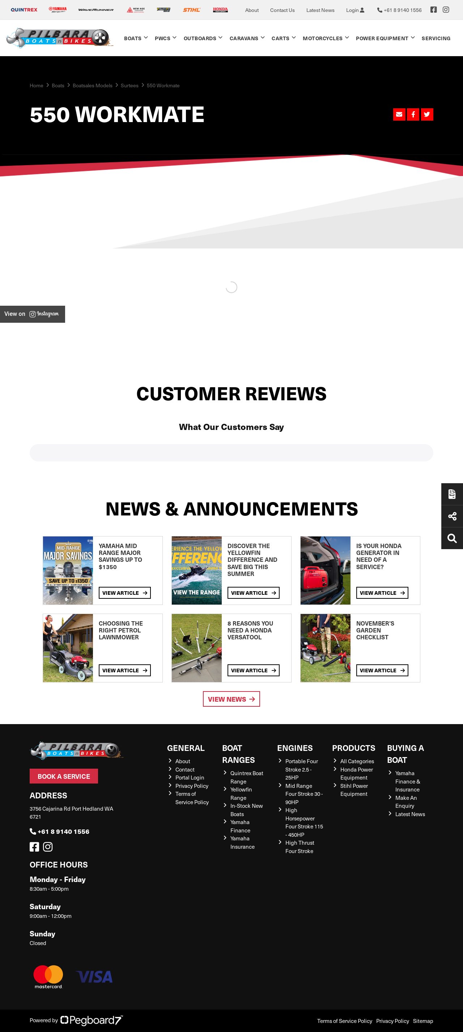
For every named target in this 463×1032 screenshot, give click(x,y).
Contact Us (282, 10)
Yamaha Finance (240, 826)
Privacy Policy (191, 786)
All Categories (357, 761)
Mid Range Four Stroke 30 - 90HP (304, 794)
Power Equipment (382, 38)
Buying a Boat (405, 753)
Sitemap (423, 1021)
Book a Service (64, 776)
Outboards (200, 38)
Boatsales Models (92, 85)
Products (353, 747)
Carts (281, 38)
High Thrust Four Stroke (299, 847)
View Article (124, 592)
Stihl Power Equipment (354, 790)
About (252, 10)
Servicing (436, 38)
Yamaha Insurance (242, 842)
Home (36, 85)
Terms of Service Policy (192, 798)
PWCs (162, 38)
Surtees (130, 85)
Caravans (244, 38)
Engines (295, 747)
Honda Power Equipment (356, 773)
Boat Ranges (238, 753)
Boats (133, 38)
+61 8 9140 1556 (59, 831)
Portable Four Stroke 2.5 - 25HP (301, 769)
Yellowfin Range (241, 793)
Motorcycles (323, 38)
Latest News (320, 10)
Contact (185, 769)
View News (231, 698)
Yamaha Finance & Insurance (407, 781)
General (186, 747)
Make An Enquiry (406, 802)
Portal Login (189, 777)
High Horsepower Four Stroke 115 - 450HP (304, 822)
